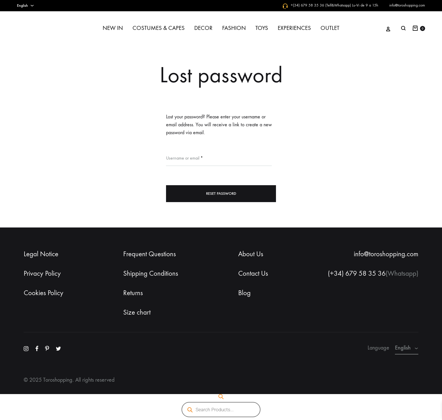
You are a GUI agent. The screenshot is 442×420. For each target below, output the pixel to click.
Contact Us (253, 273)
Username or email (184, 158)
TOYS (261, 28)
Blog (244, 293)
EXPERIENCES (294, 28)
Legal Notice (41, 254)
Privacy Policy (42, 273)
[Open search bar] (221, 396)
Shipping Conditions (150, 273)
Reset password (221, 193)
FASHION (234, 28)
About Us (250, 254)
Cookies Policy (43, 293)
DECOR (203, 28)
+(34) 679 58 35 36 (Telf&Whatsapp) (321, 5)
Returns (133, 293)
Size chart (137, 312)
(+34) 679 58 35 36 (357, 273)
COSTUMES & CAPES (158, 28)
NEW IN (113, 28)
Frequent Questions (149, 254)
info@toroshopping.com (407, 5)
